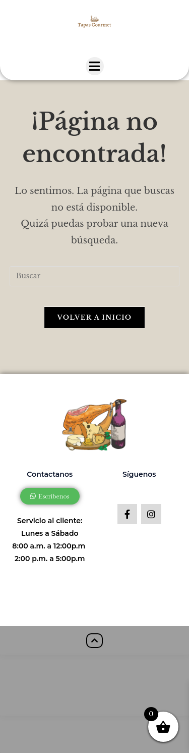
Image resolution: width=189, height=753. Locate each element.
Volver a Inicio (94, 317)
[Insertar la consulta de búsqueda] (95, 276)
